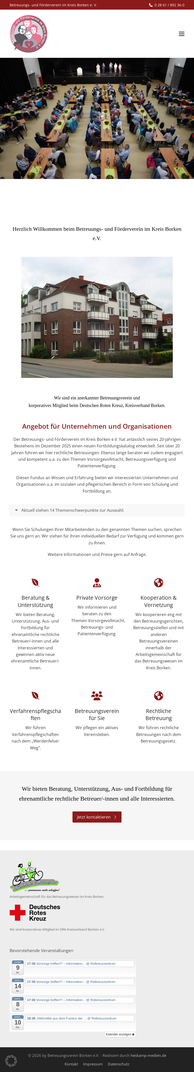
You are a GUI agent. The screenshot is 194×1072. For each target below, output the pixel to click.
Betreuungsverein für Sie (97, 714)
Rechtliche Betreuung (159, 714)
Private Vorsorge (96, 597)
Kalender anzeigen (120, 1034)
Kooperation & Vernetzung (158, 601)
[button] (181, 34)
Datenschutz (118, 1063)
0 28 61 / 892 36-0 (169, 5)
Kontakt (71, 1063)
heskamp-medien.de (148, 1055)
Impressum (93, 1063)
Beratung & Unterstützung (35, 601)
